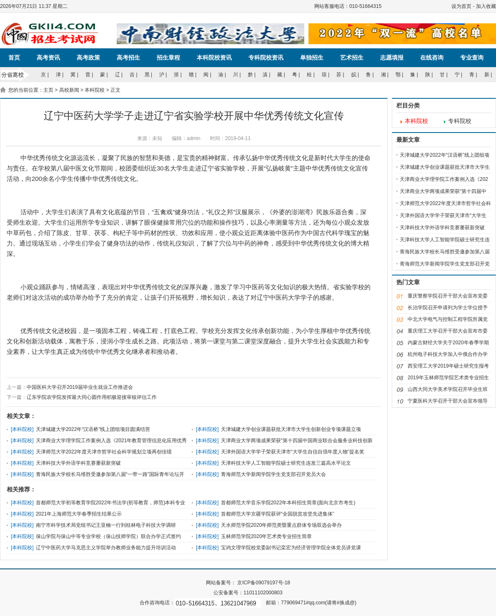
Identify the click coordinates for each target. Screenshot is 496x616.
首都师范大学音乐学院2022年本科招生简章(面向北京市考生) (288, 503)
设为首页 (461, 6)
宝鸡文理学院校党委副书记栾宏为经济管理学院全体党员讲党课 (291, 548)
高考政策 (88, 57)
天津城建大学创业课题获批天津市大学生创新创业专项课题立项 (291, 429)
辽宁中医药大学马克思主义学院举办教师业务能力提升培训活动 (106, 548)
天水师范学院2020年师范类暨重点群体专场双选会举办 (281, 525)
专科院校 (459, 121)
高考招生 (128, 57)
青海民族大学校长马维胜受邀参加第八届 (445, 252)
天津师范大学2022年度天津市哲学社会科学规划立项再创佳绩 (104, 452)
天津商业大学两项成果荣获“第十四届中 (443, 191)
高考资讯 (48, 57)
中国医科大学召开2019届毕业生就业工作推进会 (80, 387)
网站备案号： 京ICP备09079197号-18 (248, 583)
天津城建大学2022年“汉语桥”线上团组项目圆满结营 (93, 429)
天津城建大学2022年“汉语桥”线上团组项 (444, 155)
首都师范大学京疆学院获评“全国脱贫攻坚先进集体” (277, 514)
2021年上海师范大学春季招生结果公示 (79, 514)
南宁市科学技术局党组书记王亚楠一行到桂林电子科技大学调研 (106, 525)
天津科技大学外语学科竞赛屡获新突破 (78, 463)
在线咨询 (431, 57)
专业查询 (471, 57)
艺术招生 (351, 57)
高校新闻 (69, 90)
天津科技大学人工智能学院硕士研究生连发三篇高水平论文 (286, 463)
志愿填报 (391, 57)
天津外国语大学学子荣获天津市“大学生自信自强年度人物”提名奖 (292, 452)
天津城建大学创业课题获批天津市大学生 (445, 167)
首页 (14, 57)
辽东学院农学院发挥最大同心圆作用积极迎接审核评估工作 (92, 397)
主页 (48, 90)
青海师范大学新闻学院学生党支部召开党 (445, 264)
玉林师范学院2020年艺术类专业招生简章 (266, 536)
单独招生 (311, 57)
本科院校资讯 (214, 57)
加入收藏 (486, 6)
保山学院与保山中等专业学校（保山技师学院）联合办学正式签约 (108, 536)
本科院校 (95, 90)
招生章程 (168, 57)
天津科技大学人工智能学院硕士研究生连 (445, 240)
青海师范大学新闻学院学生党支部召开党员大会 (273, 474)
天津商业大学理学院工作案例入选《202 (444, 179)
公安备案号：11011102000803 (247, 593)
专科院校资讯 (265, 57)
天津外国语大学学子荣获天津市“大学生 (443, 215)
